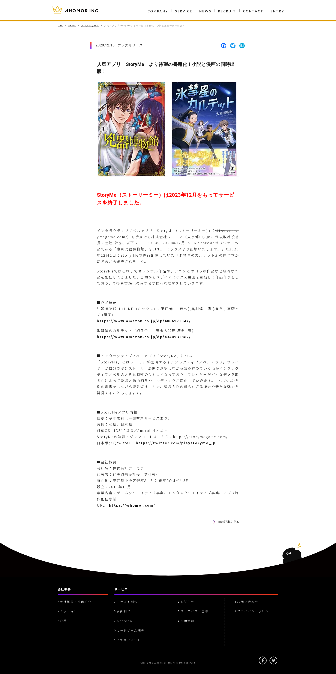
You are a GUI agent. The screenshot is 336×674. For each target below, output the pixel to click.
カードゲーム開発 (129, 630)
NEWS (205, 11)
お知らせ (186, 602)
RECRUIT (227, 11)
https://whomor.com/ (132, 505)
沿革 (62, 621)
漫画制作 (122, 611)
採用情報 (186, 621)
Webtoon (123, 621)
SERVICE (183, 11)
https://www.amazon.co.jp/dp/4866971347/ (144, 320)
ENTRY (277, 11)
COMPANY (157, 11)
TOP (60, 25)
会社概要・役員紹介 (75, 602)
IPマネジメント (127, 640)
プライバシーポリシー (254, 611)
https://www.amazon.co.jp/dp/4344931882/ (144, 336)
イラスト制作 (126, 602)
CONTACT (253, 11)
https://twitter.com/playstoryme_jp (176, 442)
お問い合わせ (246, 602)
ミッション (68, 611)
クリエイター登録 (193, 611)
